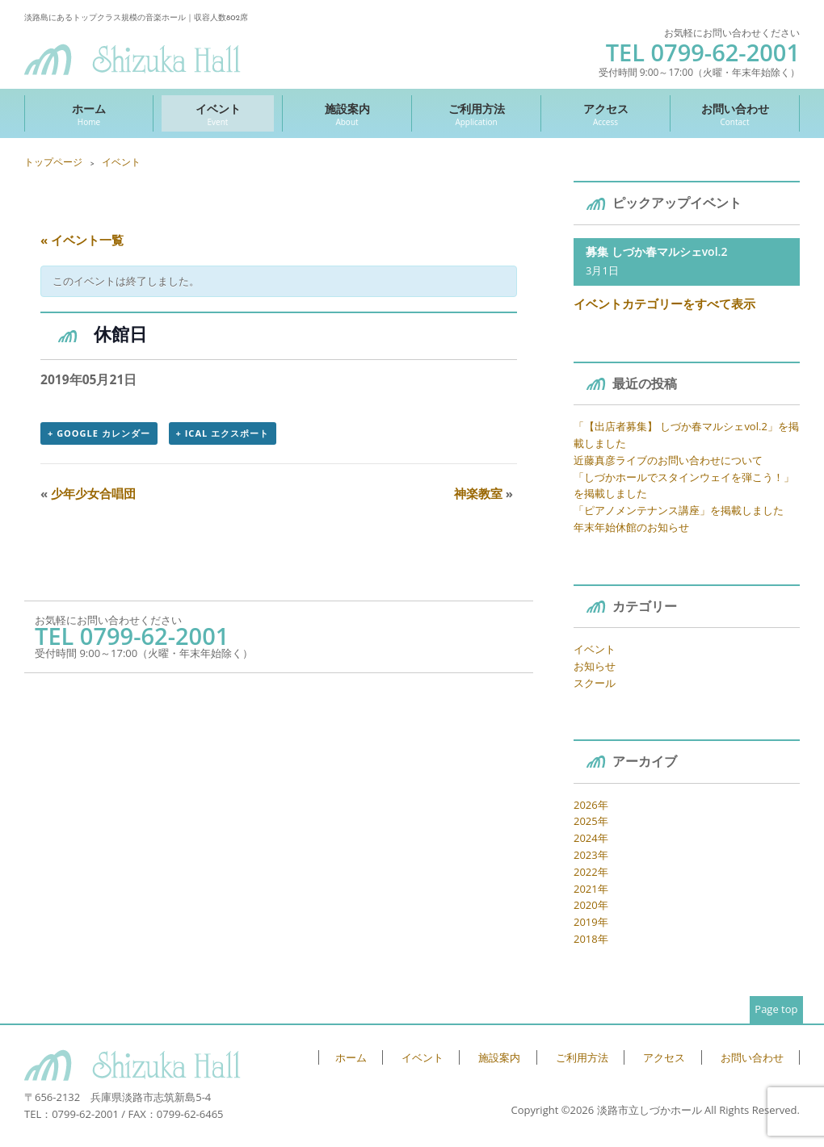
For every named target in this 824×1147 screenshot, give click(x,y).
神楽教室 (483, 493)
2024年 (591, 838)
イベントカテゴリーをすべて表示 (664, 303)
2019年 (591, 922)
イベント (217, 114)
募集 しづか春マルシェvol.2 (656, 251)
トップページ (53, 162)
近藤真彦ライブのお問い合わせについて (668, 460)
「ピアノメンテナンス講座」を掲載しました (679, 510)
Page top (776, 1009)
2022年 (591, 871)
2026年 (591, 804)
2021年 (591, 888)
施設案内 (346, 114)
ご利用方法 (476, 114)
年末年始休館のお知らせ (631, 527)
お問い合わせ (734, 114)
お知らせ (595, 666)
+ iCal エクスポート (222, 433)
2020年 (591, 905)
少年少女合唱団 (88, 493)
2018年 (591, 938)
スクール (595, 683)
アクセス (605, 114)
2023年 (591, 855)
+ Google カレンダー (99, 433)
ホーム (89, 114)
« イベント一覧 (82, 240)
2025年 (591, 821)
